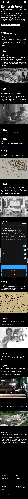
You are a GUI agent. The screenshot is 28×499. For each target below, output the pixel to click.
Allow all (14, 266)
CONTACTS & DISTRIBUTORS (19, 494)
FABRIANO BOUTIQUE (6, 494)
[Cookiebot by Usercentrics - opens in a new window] (21, 223)
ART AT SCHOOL (5, 478)
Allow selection (14, 270)
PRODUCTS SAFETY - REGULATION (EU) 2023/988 (19, 487)
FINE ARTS (4, 475)
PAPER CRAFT (4, 481)
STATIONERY (4, 483)
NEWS (15, 481)
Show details (21, 263)
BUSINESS (3, 489)
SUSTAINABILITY (17, 478)
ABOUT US (16, 475)
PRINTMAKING (4, 486)
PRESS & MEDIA (17, 483)
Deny (14, 274)
